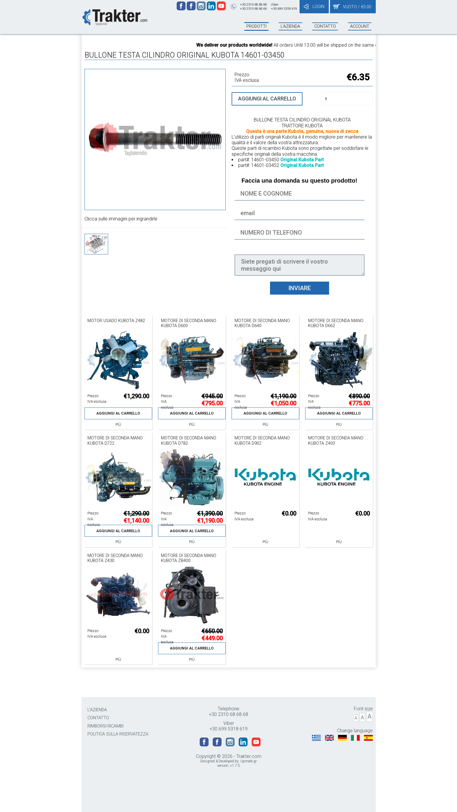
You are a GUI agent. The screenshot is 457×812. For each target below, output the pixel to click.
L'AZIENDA (97, 709)
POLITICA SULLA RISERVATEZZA (117, 734)
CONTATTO (98, 717)
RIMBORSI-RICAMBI (105, 726)
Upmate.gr (248, 761)
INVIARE (299, 288)
